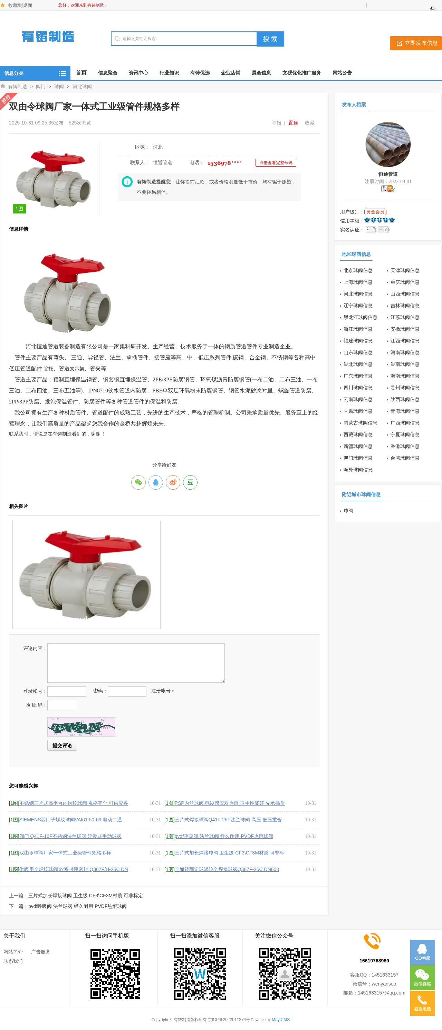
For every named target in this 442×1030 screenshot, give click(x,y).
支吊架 (77, 368)
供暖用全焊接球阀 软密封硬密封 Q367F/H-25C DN (68, 869)
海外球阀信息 (358, 469)
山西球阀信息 (405, 294)
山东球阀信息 (358, 352)
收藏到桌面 (20, 5)
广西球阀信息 (405, 423)
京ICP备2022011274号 (229, 1019)
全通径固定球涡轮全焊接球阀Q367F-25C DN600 (221, 869)
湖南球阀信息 (405, 364)
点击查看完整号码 (275, 162)
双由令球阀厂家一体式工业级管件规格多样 (60, 853)
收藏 (310, 123)
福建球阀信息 (358, 340)
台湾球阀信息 (405, 458)
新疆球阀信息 (358, 446)
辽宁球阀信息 (358, 305)
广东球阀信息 (358, 376)
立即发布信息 (421, 43)
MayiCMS (281, 1019)
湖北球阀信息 (358, 364)
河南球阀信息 (405, 352)
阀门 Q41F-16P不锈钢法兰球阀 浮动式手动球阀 (65, 836)
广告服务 (40, 951)
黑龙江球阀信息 (360, 317)
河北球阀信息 (358, 294)
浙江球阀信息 (358, 329)
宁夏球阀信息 (405, 434)
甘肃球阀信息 (358, 411)
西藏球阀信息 (358, 434)
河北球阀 (82, 86)
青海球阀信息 (405, 411)
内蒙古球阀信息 (360, 423)
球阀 (59, 86)
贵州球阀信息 (405, 387)
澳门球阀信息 (358, 458)
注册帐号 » (163, 690)
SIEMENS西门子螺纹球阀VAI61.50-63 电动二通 (65, 819)
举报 (276, 123)
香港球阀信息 (405, 446)
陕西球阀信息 (405, 399)
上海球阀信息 (358, 282)
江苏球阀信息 (405, 317)
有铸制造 (17, 86)
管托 (48, 368)
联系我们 (13, 961)
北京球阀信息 (358, 270)
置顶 (293, 123)
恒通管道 (388, 174)
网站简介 (13, 951)
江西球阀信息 (405, 340)
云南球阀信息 (358, 399)
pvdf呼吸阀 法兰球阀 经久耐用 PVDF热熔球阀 (218, 836)
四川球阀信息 (358, 387)
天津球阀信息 (405, 270)
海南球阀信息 (405, 376)
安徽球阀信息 (405, 329)
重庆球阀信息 (405, 282)
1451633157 (385, 975)
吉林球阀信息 (405, 305)
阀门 (41, 86)
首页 (81, 73)
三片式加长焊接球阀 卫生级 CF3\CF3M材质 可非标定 (85, 895)
